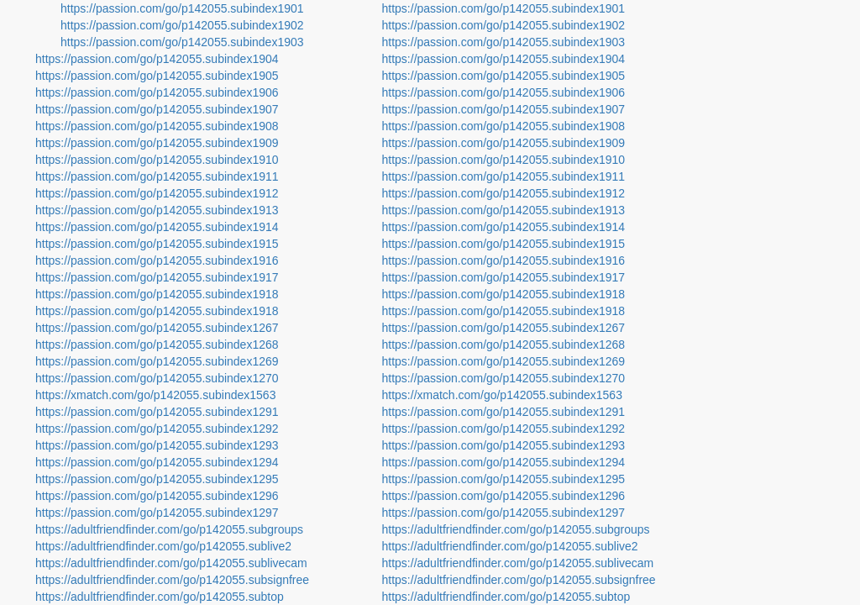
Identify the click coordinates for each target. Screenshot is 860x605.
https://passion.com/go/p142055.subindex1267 (157, 327)
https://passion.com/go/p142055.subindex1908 (157, 126)
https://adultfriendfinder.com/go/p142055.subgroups (169, 529)
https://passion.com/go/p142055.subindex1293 (157, 445)
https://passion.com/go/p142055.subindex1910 (157, 159)
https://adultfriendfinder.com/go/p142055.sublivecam (171, 563)
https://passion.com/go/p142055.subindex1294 (157, 462)
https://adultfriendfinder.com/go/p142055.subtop (159, 596)
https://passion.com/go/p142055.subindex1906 (157, 92)
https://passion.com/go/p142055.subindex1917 (157, 277)
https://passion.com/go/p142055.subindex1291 (157, 411)
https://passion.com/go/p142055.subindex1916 (157, 260)
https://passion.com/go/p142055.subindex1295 (157, 479)
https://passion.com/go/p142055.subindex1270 (157, 378)
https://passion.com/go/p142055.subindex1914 (157, 227)
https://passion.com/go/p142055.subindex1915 (157, 243)
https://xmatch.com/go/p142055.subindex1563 (155, 395)
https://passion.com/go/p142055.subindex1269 (157, 361)
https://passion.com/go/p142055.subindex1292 (157, 428)
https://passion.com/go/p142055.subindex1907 (157, 109)
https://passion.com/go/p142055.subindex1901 (182, 8)
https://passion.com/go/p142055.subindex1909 (157, 143)
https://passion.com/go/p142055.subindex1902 (182, 25)
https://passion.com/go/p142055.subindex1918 (157, 294)
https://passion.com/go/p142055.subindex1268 (157, 344)
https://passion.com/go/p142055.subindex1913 (157, 210)
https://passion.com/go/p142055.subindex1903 (182, 42)
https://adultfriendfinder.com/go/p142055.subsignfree (172, 580)
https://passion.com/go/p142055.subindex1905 (157, 75)
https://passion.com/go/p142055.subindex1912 (157, 193)
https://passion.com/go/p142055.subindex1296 (157, 495)
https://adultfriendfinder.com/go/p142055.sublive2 (163, 546)
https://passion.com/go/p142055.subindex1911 (157, 176)
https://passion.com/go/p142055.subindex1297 (157, 512)
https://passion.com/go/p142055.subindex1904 (157, 59)
